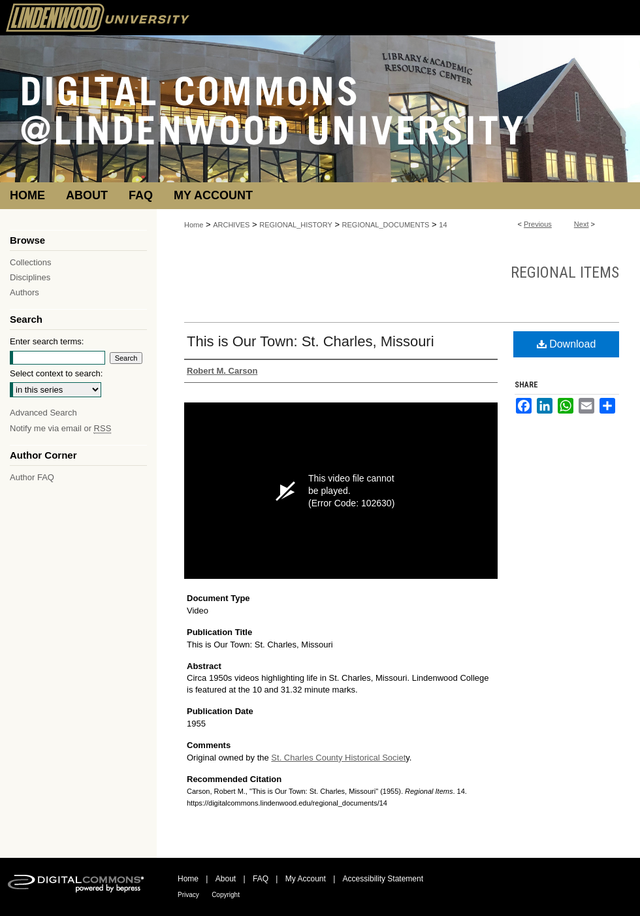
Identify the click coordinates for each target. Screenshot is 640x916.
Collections (31, 262)
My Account (305, 878)
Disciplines (30, 277)
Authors (24, 292)
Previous (538, 224)
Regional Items (565, 272)
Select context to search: (56, 373)
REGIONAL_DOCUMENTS (386, 225)
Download (566, 344)
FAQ (260, 878)
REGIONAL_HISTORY (295, 225)
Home (193, 225)
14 (443, 225)
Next (581, 224)
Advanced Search (43, 412)
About (226, 878)
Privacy (188, 894)
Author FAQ (32, 477)
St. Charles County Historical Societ (338, 757)
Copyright (226, 894)
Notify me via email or (60, 428)
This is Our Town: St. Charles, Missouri (310, 341)
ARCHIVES (231, 225)
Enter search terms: (47, 341)
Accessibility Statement (383, 878)
